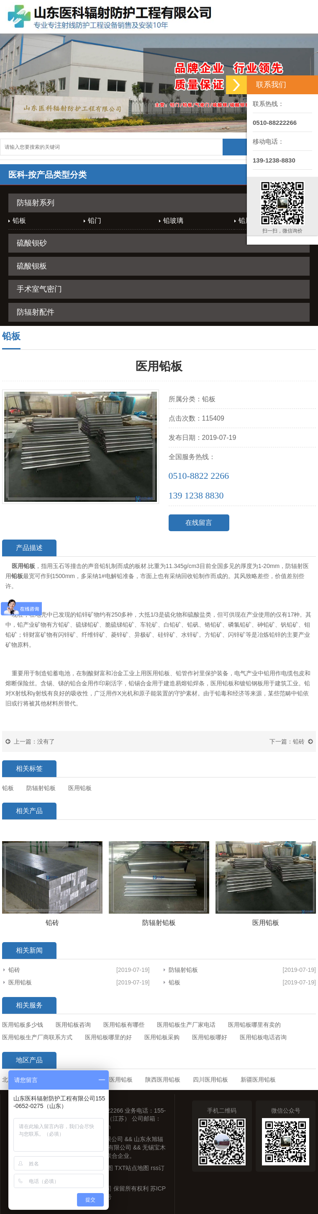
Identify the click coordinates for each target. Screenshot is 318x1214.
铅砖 (299, 741)
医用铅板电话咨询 (263, 1037)
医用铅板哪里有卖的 (254, 1024)
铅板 (19, 220)
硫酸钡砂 (32, 243)
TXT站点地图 (132, 1168)
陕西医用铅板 (162, 1079)
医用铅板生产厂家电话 (186, 1024)
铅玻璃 (173, 220)
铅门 (94, 220)
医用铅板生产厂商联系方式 (37, 1037)
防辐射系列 (35, 203)
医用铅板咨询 (73, 1024)
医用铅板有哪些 (123, 1024)
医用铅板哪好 (209, 1037)
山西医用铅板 (115, 1079)
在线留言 (198, 522)
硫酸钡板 (32, 266)
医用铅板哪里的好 (108, 1037)
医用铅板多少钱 (22, 1024)
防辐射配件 (35, 312)
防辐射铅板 (183, 969)
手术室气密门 (39, 289)
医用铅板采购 (162, 1037)
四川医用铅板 (210, 1079)
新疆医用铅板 (258, 1079)
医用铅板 (20, 982)
